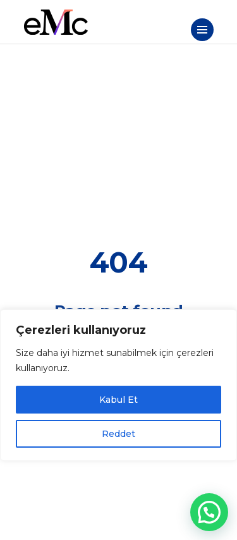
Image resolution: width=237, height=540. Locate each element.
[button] (209, 512)
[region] (118, 385)
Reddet (118, 433)
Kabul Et (118, 399)
